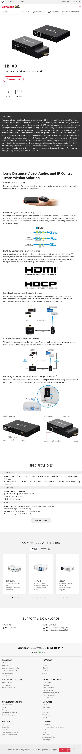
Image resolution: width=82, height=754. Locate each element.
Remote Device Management (50, 693)
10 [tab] (38, 598)
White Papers (46, 715)
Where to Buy (46, 734)
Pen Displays (5, 676)
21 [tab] (70, 598)
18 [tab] (61, 598)
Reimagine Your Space (8, 715)
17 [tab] (58, 598)
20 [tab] (67, 598)
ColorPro (4, 707)
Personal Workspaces (48, 688)
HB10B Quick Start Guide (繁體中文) (58, 630)
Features (26, 12)
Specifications (39, 12)
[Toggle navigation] (79, 6)
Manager (44, 665)
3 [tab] (18, 598)
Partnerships (46, 740)
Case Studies (46, 707)
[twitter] (52, 648)
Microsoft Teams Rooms (49, 698)
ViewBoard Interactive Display (10, 668)
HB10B (4, 11)
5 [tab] (24, 598)
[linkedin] (59, 648)
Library (44, 705)
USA (63, 750)
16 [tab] (55, 598)
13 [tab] (47, 598)
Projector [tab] (45, 549)
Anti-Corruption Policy (48, 737)
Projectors (5, 665)
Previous (4, 574)
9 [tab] (35, 598)
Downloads (53, 12)
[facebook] (49, 648)
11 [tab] (41, 598)
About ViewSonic (47, 724)
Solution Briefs (46, 710)
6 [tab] (27, 598)
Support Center (6, 727)
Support (77, 2)
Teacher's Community (8, 688)
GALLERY (19, 92)
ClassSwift (45, 668)
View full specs (41, 520)
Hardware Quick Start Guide (10, 732)
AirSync (44, 673)
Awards (44, 729)
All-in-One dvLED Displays (9, 670)
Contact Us (5, 724)
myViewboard (46, 663)
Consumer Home (7, 705)
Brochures (45, 712)
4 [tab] (21, 598)
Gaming (4, 710)
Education (10, 2)
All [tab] (34, 549)
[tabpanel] (14, 574)
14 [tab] (50, 598)
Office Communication (48, 690)
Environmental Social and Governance (53, 727)
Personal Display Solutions (9, 712)
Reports (44, 717)
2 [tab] (15, 598)
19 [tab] (64, 598)
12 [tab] (44, 598)
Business (22, 2)
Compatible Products (70, 12)
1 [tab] (12, 598)
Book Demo (66, 2)
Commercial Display (8, 673)
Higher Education (7, 685)
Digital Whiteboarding (48, 695)
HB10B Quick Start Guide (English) (57, 628)
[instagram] (62, 648)
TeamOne (45, 670)
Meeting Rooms (46, 685)
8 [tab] (32, 598)
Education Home (7, 682)
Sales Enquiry (13, 79)
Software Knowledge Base (9, 734)
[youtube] (56, 648)
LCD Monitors (6, 663)
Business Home (46, 682)
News (44, 732)
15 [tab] (52, 598)
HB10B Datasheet (11, 628)
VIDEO (8, 92)
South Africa (44, 652)
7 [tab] (29, 598)
